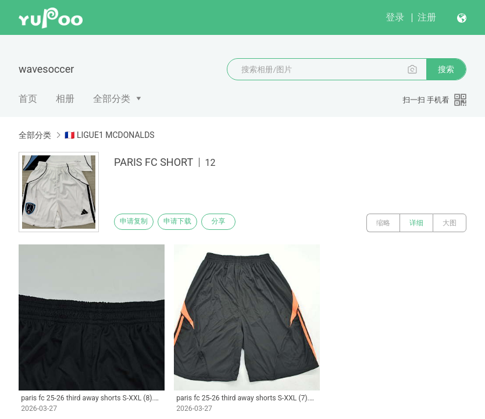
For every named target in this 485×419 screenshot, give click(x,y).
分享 (243, 223)
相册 (65, 98)
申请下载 (191, 223)
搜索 (446, 69)
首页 (28, 98)
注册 (427, 17)
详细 (416, 223)
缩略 (383, 223)
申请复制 (138, 223)
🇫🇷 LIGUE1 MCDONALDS (109, 135)
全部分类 (111, 98)
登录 (395, 17)
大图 (450, 223)
